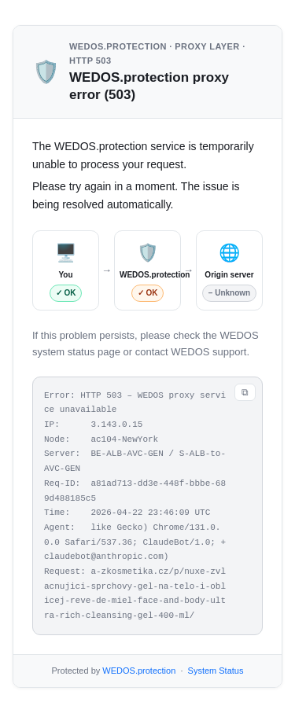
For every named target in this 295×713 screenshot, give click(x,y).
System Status (216, 670)
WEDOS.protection (138, 670)
